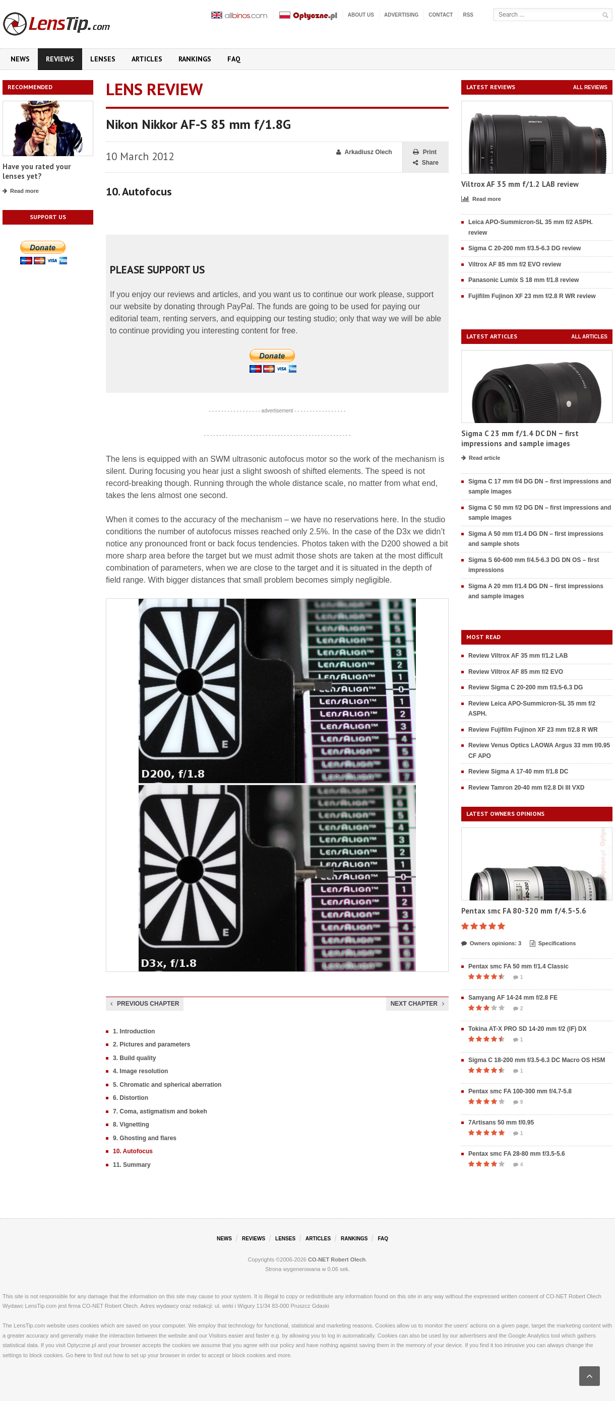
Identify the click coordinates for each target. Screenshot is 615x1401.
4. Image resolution (140, 1071)
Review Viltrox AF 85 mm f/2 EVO (515, 671)
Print (425, 152)
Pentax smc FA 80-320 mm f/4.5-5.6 (523, 911)
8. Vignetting (131, 1124)
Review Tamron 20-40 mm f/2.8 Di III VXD (526, 787)
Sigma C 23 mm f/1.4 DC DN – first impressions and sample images (520, 438)
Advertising (401, 15)
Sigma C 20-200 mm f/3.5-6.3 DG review (524, 248)
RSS (468, 15)
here (80, 1355)
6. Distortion (130, 1097)
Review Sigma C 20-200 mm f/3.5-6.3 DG (525, 687)
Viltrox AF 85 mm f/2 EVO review (514, 264)
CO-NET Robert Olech (336, 1259)
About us (361, 15)
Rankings (194, 58)
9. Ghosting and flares (144, 1138)
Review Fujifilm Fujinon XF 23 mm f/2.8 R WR (533, 729)
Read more (21, 191)
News (20, 58)
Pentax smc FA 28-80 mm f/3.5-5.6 (516, 1153)
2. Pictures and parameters (151, 1044)
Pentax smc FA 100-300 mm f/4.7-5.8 (520, 1091)
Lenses (102, 58)
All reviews (590, 87)
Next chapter (417, 1003)
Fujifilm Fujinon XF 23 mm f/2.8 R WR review (532, 296)
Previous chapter (144, 1003)
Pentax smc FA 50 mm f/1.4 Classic (518, 966)
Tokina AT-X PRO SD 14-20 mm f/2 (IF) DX (527, 1028)
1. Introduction (134, 1031)
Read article (480, 458)
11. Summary (132, 1164)
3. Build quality (134, 1058)
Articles (147, 58)
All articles (589, 336)
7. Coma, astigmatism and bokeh (160, 1111)
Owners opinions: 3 (491, 944)
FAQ (233, 58)
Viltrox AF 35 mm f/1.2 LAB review (520, 184)
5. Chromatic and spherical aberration (167, 1084)
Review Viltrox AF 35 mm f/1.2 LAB (518, 655)
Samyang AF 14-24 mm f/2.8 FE (513, 997)
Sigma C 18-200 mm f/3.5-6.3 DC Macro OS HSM (536, 1060)
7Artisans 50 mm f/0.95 (501, 1122)
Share (426, 163)
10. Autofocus (133, 1151)
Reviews (60, 58)
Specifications (553, 944)
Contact (440, 15)
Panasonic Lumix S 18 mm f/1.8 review (523, 280)
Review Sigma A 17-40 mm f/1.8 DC (518, 771)
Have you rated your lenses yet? (37, 171)
